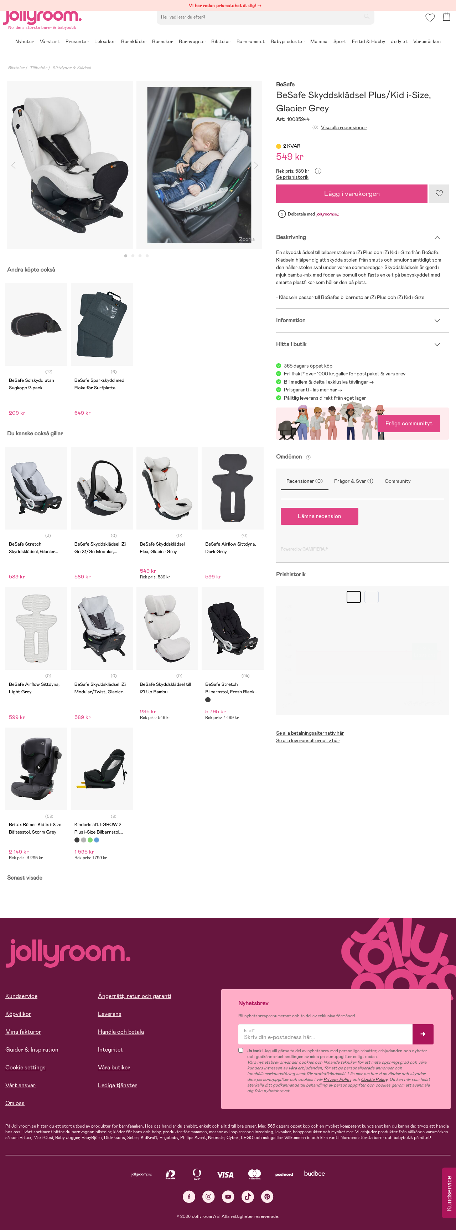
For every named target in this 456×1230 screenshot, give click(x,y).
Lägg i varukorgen (352, 193)
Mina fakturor (23, 1032)
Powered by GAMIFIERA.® (304, 549)
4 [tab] (147, 256)
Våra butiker (114, 1067)
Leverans (109, 1014)
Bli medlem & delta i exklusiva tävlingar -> (329, 382)
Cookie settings (25, 1067)
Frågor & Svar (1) (353, 481)
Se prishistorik (292, 177)
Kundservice (21, 996)
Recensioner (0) (304, 481)
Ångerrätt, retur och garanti (134, 996)
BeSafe (285, 84)
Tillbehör (38, 68)
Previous (13, 165)
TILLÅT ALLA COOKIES (55, 1205)
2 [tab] (132, 256)
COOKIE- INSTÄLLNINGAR (137, 1205)
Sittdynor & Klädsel (71, 68)
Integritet (110, 1049)
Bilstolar (16, 68)
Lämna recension (319, 516)
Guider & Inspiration (31, 1049)
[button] (428, 26)
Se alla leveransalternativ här (308, 740)
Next (255, 165)
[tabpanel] (70, 165)
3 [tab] (140, 256)
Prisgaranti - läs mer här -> (313, 389)
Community (398, 481)
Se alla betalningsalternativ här (310, 733)
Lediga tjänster (117, 1085)
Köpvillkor (18, 1014)
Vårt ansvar (20, 1085)
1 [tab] (125, 256)
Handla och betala (121, 1032)
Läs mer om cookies (38, 1183)
